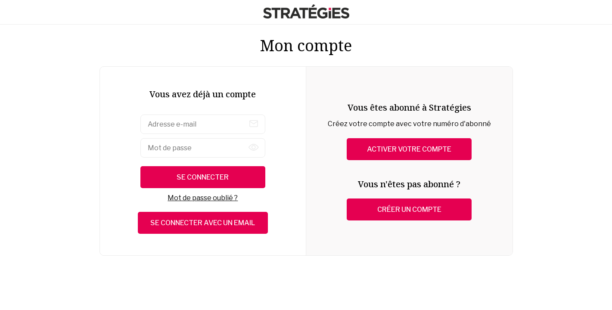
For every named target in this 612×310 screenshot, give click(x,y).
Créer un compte (409, 209)
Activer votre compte (409, 149)
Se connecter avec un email (202, 223)
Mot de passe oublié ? (203, 198)
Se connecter (203, 177)
